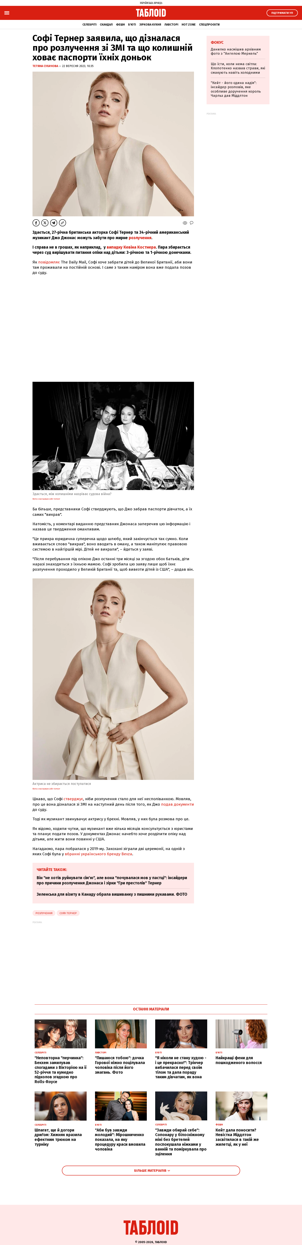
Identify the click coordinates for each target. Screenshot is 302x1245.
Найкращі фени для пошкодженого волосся (239, 1060)
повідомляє (49, 262)
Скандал (106, 24)
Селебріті (89, 24)
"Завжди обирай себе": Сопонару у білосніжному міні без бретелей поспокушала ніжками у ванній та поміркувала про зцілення (181, 1142)
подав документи (177, 804)
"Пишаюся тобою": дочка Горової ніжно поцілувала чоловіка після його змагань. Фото (120, 1065)
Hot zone (189, 24)
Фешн (120, 24)
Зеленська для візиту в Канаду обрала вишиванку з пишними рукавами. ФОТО (112, 894)
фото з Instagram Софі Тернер (46, 499)
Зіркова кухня (150, 24)
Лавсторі (171, 24)
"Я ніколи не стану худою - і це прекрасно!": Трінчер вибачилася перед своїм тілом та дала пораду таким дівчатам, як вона (180, 1067)
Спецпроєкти (209, 24)
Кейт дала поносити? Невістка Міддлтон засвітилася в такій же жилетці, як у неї (237, 1137)
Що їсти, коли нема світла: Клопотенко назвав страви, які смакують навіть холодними (238, 68)
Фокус (217, 42)
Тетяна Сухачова (46, 66)
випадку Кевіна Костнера (131, 247)
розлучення (140, 237)
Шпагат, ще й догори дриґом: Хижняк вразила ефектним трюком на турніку (58, 1137)
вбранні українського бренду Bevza (98, 854)
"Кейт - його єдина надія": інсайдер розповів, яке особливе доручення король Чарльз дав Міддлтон (236, 89)
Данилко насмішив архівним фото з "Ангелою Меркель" (236, 51)
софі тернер (68, 913)
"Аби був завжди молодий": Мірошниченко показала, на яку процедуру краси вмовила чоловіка (120, 1140)
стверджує (73, 798)
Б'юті (132, 24)
